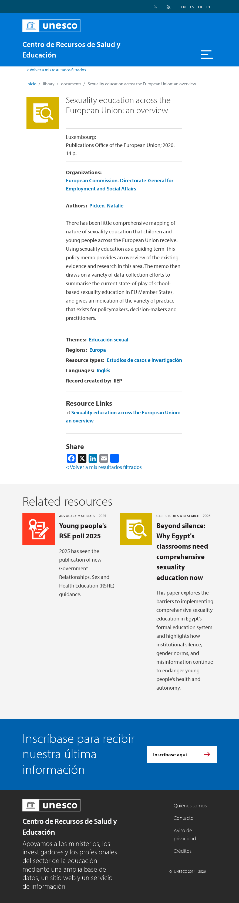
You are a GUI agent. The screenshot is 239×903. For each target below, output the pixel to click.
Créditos (182, 850)
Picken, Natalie (106, 205)
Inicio (31, 83)
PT (208, 6)
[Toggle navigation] (207, 54)
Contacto (184, 817)
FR (200, 6)
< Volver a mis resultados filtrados (56, 69)
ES (192, 6)
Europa (97, 349)
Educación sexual (108, 339)
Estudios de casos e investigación (144, 360)
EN (183, 6)
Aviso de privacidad (185, 834)
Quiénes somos (190, 805)
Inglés (103, 370)
